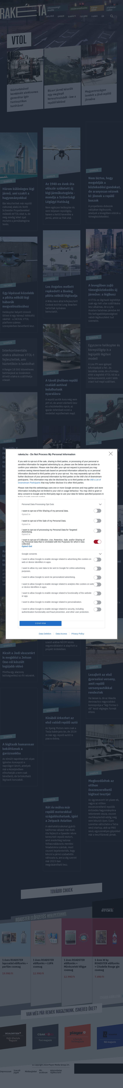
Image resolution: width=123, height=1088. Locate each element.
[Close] (111, 454)
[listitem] (61, 504)
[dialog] (61, 544)
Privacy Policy (78, 634)
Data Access (61, 634)
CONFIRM (40, 623)
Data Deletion (45, 634)
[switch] (97, 511)
